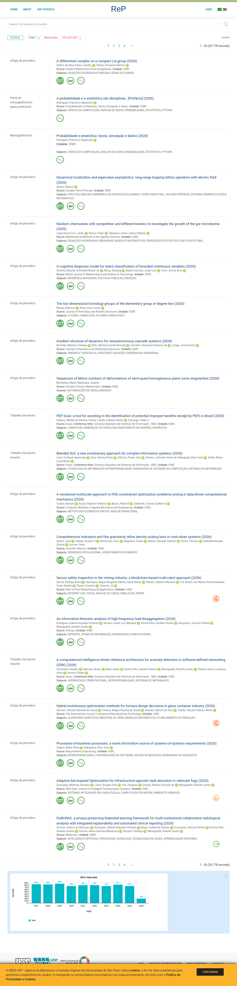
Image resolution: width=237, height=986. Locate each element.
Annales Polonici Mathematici (83, 386)
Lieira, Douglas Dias (106, 784)
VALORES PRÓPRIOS (177, 194)
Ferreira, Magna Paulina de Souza (121, 710)
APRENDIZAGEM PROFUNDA (180, 838)
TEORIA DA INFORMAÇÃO (96, 634)
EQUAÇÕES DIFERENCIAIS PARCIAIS (89, 72)
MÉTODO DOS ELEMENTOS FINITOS (88, 511)
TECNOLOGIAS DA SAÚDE (147, 838)
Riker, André (112, 669)
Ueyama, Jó (106, 585)
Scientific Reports (76, 548)
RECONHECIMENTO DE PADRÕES (132, 427)
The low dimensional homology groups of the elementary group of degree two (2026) (120, 304)
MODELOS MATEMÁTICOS (130, 240)
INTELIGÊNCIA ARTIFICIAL (83, 838)
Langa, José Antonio (183, 345)
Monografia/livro (21, 135)
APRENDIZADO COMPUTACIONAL (131, 634)
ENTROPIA (74, 634)
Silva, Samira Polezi (102, 457)
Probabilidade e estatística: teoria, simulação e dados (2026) (102, 136)
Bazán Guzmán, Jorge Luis (141, 270)
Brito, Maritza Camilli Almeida (109, 345)
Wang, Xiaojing (112, 270)
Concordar (210, 971)
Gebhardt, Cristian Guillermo (150, 503)
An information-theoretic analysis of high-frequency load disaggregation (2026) (116, 619)
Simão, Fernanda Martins (110, 65)
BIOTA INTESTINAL (192, 240)
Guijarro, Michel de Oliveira (71, 420)
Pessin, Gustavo (86, 585)
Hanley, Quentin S (86, 541)
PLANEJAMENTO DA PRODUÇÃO (176, 717)
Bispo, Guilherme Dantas (155, 827)
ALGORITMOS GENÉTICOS (83, 717)
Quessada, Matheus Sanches (73, 784)
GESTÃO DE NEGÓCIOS (147, 755)
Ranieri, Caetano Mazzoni (160, 582)
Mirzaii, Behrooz (65, 307)
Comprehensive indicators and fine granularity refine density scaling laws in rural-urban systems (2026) (134, 537)
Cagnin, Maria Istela (67, 747)
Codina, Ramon (65, 503)
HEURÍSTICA (159, 427)
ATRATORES (104, 352)
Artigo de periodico (22, 60)
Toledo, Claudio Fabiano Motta (105, 420)
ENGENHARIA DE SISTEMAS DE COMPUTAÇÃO (160, 468)
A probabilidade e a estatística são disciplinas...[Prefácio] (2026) (105, 98)
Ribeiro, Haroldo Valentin (162, 541)
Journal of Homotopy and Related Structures (91, 311)
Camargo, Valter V (138, 420)
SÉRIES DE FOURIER (122, 72)
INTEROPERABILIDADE (118, 468)
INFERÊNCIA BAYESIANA (82, 278)
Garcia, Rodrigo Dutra (68, 582)
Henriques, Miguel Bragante (101, 582)
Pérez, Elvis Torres (90, 307)
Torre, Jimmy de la (171, 270)
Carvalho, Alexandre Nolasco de (149, 345)
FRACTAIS (73, 194)
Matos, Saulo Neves (130, 582)
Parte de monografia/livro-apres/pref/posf (21, 102)
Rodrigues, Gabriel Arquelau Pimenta (77, 623)
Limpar (226, 37)
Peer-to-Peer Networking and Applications (90, 589)
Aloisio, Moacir (65, 186)
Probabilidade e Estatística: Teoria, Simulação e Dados (97, 106)
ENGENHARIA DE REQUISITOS (179, 755)
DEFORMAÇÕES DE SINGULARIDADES (89, 390)
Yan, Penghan (130, 784)
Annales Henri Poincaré (79, 190)
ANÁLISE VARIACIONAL (124, 511)
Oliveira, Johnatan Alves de (161, 457)
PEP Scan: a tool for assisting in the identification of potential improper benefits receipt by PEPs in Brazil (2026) (140, 416)
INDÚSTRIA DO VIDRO (111, 717)
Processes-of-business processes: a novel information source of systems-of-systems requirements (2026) (136, 743)
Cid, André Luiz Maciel (193, 582)
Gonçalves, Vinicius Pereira (193, 623)
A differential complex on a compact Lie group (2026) (96, 61)
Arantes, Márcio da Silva (159, 710)
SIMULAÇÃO (127, 593)
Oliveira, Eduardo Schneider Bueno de (77, 270)
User (209, 9)
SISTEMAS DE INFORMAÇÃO (205, 468)
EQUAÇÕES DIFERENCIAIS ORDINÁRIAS (91, 240)
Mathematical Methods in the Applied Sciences (93, 236)
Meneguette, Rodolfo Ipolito (72, 626)
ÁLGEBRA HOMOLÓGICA (110, 315)
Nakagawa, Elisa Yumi (190, 457)
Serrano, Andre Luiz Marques (119, 623)
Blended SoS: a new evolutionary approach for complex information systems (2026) (119, 453)
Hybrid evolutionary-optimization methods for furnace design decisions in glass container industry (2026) (135, 706)
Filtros (15, 37)
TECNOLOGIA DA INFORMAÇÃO (86, 468)
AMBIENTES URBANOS (166, 792)
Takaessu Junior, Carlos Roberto (127, 233)
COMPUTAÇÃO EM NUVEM (136, 792)
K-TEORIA (73, 315)
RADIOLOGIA (124, 838)
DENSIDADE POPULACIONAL (84, 552)
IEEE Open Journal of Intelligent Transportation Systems (98, 788)
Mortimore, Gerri (109, 541)
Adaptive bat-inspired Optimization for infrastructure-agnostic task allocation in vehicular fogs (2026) (132, 781)
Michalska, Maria (66, 382)
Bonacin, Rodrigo (133, 831)
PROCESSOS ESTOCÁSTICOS (163, 240)
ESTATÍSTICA (153, 110)
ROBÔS (140, 593)
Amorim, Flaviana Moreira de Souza (76, 710)
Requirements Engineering (81, 751)
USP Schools (46, 9)
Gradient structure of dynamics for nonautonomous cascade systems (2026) (114, 341)
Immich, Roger (76, 672)
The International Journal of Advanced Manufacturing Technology (103, 713)
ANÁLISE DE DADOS (112, 110)
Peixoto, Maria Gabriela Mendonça (98, 831)
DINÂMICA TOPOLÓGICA (82, 352)
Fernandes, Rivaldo (67, 669)
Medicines (72, 834)
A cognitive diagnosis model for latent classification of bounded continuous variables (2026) (126, 266)
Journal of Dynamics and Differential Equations (93, 349)
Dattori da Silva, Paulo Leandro (74, 65)
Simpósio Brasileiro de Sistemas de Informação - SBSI (125, 423)
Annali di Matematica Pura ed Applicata (88, 69)
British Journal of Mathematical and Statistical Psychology (99, 274)
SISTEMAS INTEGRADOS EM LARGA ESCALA (94, 792)
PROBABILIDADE (134, 110)
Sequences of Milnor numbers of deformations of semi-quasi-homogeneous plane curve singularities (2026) (137, 378)
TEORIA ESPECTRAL (152, 194)
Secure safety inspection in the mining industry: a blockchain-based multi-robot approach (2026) (128, 578)
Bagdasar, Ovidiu (133, 541)
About (27, 9)
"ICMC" (34, 38)
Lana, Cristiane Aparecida (71, 457)
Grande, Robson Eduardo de (158, 784)
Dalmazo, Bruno (92, 669)
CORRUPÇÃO (75, 427)
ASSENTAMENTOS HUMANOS (119, 552)
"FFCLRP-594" (72, 38)
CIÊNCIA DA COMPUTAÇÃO (83, 110)
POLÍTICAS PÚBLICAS (110, 278)
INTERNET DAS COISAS (81, 593)
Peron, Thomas (189, 541)
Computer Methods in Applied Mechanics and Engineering (99, 507)
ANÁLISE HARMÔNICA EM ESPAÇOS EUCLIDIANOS (110, 194)
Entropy (70, 630)
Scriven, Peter (77, 544)
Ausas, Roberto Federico (93, 503)
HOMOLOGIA (87, 315)
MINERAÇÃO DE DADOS (97, 427)
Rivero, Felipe (96, 233)
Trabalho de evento (22, 415)
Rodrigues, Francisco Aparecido (74, 102)
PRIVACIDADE (107, 838)
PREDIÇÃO (130, 278)
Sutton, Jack (63, 541)
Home (14, 9)
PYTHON (167, 110)
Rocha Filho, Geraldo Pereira (157, 623)
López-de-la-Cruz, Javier (70, 233)
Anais (69, 423)
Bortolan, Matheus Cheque (71, 345)
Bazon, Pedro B (120, 503)
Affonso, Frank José (129, 457)
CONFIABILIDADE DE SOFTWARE (114, 755)
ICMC (126, 69)
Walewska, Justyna (88, 382)
